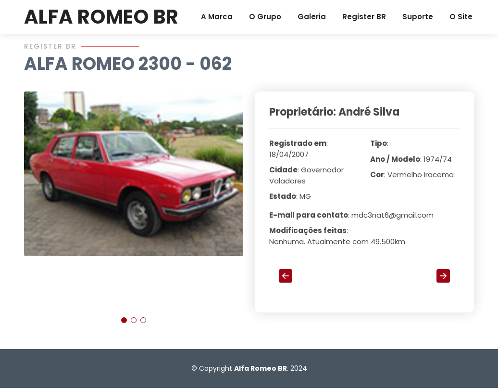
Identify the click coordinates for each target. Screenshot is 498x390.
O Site (461, 17)
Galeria (312, 17)
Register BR (364, 17)
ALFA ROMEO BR (101, 16)
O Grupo (265, 17)
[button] (124, 325)
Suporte (417, 17)
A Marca (217, 17)
